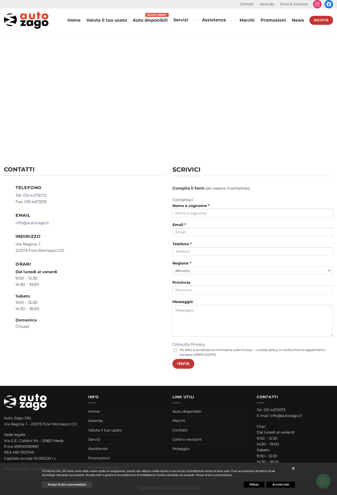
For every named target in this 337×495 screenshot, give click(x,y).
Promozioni (273, 20)
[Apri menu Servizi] (193, 20)
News (298, 20)
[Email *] (252, 232)
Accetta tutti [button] (280, 484)
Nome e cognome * (252, 212)
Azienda (267, 4)
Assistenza (214, 19)
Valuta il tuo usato (106, 20)
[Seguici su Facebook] (329, 4)
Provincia (252, 289)
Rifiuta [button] (254, 484)
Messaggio (252, 320)
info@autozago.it (32, 222)
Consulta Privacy (188, 344)
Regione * (252, 268)
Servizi (181, 19)
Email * (252, 231)
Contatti (247, 4)
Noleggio (181, 448)
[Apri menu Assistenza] (230, 20)
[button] (293, 468)
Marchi (247, 20)
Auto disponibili (150, 20)
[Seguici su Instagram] (317, 4)
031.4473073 (34, 195)
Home (74, 20)
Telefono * (252, 250)
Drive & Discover (294, 4)
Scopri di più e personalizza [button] (67, 484)
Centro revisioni (187, 439)
